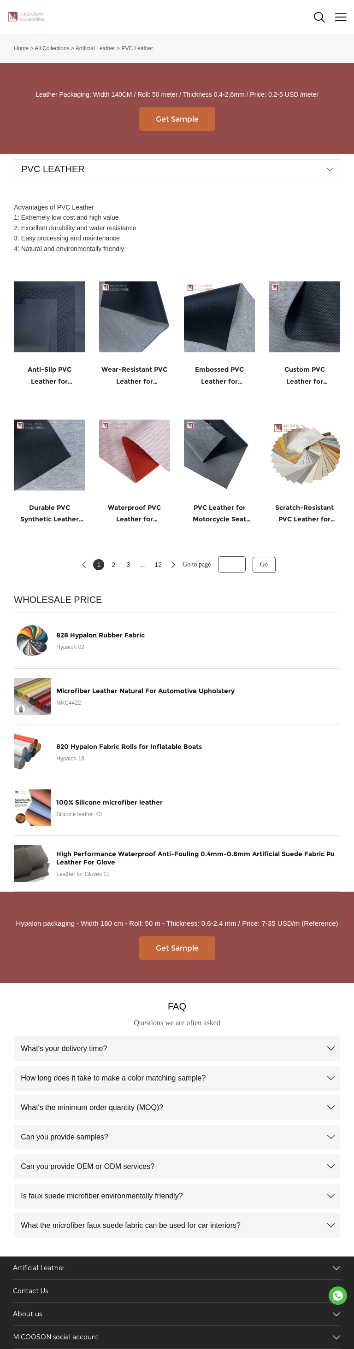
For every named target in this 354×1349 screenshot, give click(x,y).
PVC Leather (137, 48)
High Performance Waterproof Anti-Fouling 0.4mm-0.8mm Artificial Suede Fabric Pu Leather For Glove (195, 858)
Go (264, 564)
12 (158, 564)
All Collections (52, 48)
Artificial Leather (95, 48)
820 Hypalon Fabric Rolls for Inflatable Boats (129, 746)
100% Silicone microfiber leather (109, 802)
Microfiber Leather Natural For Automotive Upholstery (145, 691)
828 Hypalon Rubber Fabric (100, 635)
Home (21, 48)
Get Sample (177, 119)
